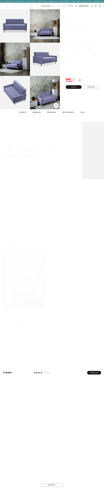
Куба (71, 286)
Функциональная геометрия (21, 301)
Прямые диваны (70, 13)
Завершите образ (51, 113)
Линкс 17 (30, 356)
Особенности (22, 113)
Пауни (55, 356)
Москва (71, 6)
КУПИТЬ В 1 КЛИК (91, 87)
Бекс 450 (5, 356)
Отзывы (83, 113)
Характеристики (36, 113)
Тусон (51, 286)
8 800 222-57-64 (83, 6)
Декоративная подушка (84, 352)
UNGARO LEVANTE (85, 286)
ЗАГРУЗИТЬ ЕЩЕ (52, 484)
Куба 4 (61, 286)
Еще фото (56, 105)
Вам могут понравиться (68, 113)
